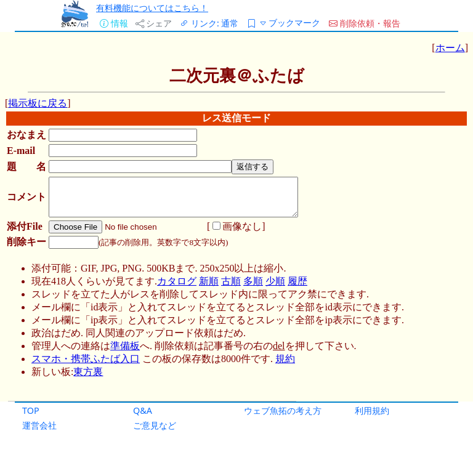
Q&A (142, 410)
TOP (30, 410)
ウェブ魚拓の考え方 (282, 410)
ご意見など (154, 425)
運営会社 (39, 425)
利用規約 (372, 410)
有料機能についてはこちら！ (152, 8)
